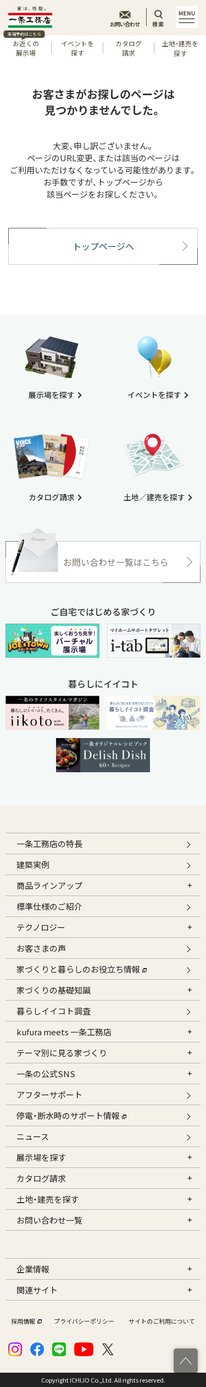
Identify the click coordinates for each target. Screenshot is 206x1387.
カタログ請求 (128, 48)
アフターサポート (49, 1094)
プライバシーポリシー (84, 1321)
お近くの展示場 (24, 46)
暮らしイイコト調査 (53, 1011)
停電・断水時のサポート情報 (71, 1114)
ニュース (32, 1136)
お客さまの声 (41, 948)
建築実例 (32, 864)
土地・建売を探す (180, 48)
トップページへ (103, 246)
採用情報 (25, 1321)
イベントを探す (77, 48)
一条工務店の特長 (49, 843)
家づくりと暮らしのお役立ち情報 (81, 968)
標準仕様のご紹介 (49, 906)
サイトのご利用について (162, 1321)
